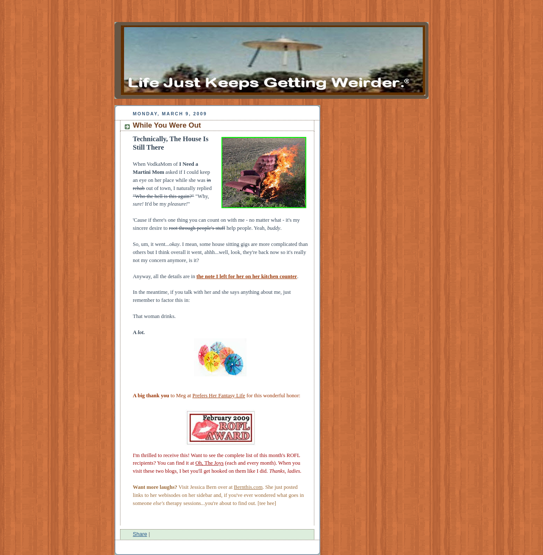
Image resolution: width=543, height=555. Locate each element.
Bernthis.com (248, 487)
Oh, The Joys (209, 463)
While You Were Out (167, 125)
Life (240, 396)
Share (140, 534)
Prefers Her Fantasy (214, 396)
